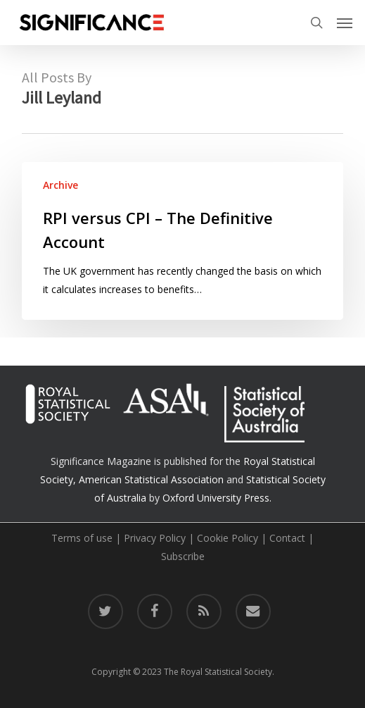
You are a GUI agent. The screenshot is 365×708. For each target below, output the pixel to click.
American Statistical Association (151, 479)
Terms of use (82, 538)
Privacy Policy (155, 538)
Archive (60, 185)
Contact (287, 538)
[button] (344, 22)
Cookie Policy (227, 538)
